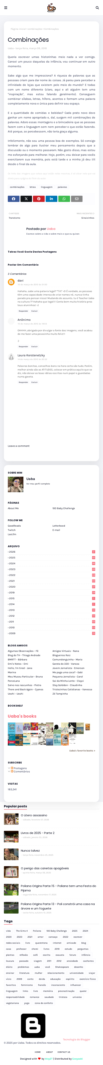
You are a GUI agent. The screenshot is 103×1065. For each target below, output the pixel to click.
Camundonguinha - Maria (67, 659)
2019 (52, 592)
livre (35, 991)
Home (38, 1052)
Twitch (12, 530)
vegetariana (12, 1003)
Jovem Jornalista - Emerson (68, 668)
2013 (52, 610)
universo (77, 997)
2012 (52, 615)
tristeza (63, 997)
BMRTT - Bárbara (17, 659)
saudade (49, 997)
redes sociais (13, 943)
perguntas (82, 949)
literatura (24, 973)
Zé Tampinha (60, 693)
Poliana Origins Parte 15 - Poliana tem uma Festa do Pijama (58, 888)
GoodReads (14, 525)
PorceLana (14, 680)
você (47, 967)
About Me (13, 508)
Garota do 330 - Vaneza (65, 663)
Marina (12, 672)
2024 (52, 563)
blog (83, 943)
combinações (35, 29)
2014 (52, 604)
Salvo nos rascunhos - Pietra (24, 685)
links (25, 991)
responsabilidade (15, 997)
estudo (68, 949)
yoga (26, 1003)
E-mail (56, 530)
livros (46, 949)
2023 (52, 569)
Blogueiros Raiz (61, 655)
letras (33, 187)
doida (42, 979)
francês (42, 985)
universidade (76, 973)
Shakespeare (62, 967)
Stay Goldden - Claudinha (67, 685)
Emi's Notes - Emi (18, 663)
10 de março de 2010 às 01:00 (32, 284)
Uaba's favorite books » (82, 750)
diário (9, 967)
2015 (52, 598)
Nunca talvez (30, 851)
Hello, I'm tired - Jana (20, 668)
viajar (92, 973)
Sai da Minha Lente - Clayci (68, 680)
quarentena (41, 943)
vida (8, 930)
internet (57, 943)
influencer (75, 985)
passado (23, 961)
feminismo (27, 985)
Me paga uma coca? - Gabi (67, 672)
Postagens (19, 768)
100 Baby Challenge (63, 508)
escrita (46, 955)
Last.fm (12, 534)
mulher (38, 973)
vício (8, 979)
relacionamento (55, 973)
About (49, 1052)
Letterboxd (58, 525)
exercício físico (88, 979)
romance (34, 997)
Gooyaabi (77, 1058)
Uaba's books (22, 716)
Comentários (20, 771)
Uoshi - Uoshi (15, 693)
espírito (70, 979)
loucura (10, 961)
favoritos (11, 985)
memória (48, 991)
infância (85, 955)
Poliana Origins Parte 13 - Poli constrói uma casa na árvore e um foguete (58, 906)
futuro (72, 955)
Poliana (37, 930)
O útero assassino (34, 815)
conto (30, 979)
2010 (52, 627)
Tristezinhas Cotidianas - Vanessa (72, 689)
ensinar (10, 973)
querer (83, 991)
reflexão (24, 955)
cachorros (88, 961)
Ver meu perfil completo (38, 484)
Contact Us (64, 1052)
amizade (71, 943)
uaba (37, 967)
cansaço (53, 936)
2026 (52, 551)
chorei (35, 949)
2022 (52, 575)
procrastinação (66, 991)
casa (8, 949)
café (35, 955)
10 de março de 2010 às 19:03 (32, 324)
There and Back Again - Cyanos (25, 689)
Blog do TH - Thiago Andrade (24, 655)
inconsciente (58, 985)
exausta (60, 955)
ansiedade (72, 961)
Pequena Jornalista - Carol (67, 676)
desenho (78, 967)
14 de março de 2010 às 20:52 (32, 359)
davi (21, 280)
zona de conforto (44, 1003)
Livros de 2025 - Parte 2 (37, 833)
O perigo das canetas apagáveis (45, 868)
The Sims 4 (22, 930)
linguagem (46, 187)
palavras (62, 187)
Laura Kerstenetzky (31, 355)
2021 (52, 580)
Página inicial (18, 29)
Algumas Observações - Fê (23, 650)
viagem (38, 961)
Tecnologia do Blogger (47, 1039)
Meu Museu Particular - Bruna (25, 676)
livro (27, 943)
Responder (23, 311)
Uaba (11, 48)
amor (40, 936)
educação (55, 979)
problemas (23, 967)
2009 (52, 633)
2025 (52, 557)
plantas (10, 955)
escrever (78, 936)
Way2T (49, 1058)
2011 (52, 621)
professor (21, 949)
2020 (52, 586)
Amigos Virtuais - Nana (65, 650)
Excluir (34, 311)
